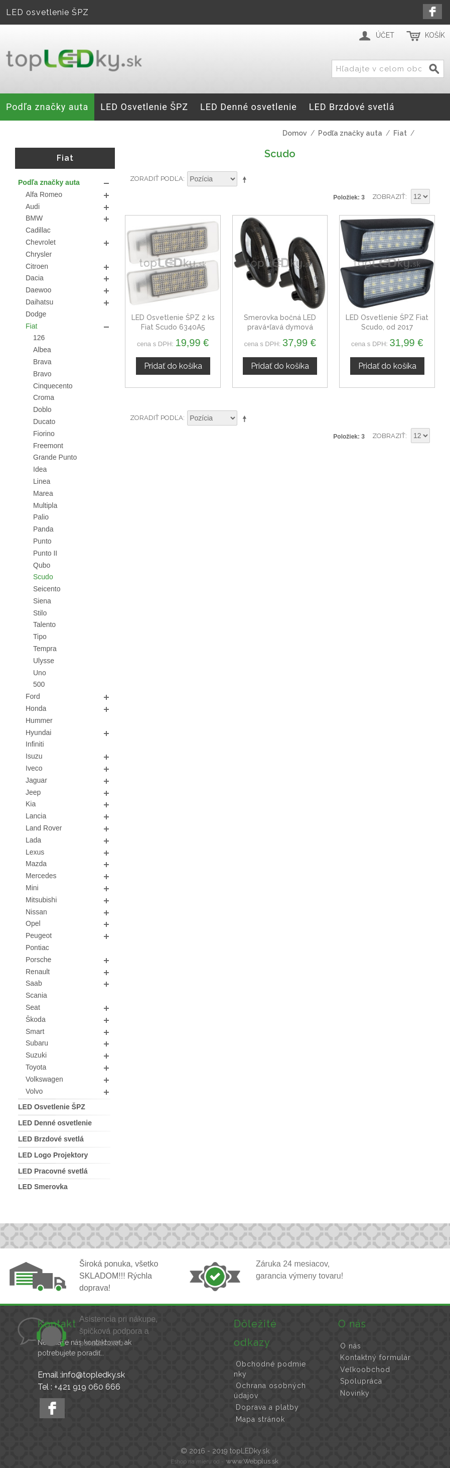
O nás (350, 1346)
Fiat (400, 133)
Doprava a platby (267, 1407)
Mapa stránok (260, 1419)
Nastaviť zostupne (246, 179)
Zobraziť (388, 196)
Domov (294, 133)
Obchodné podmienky (270, 1369)
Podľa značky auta (350, 133)
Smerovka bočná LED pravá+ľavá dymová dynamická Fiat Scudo (280, 327)
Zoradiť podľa (156, 178)
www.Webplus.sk (252, 1461)
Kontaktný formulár (375, 1357)
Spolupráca (361, 1381)
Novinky (355, 1393)
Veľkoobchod (365, 1370)
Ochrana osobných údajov (270, 1391)
